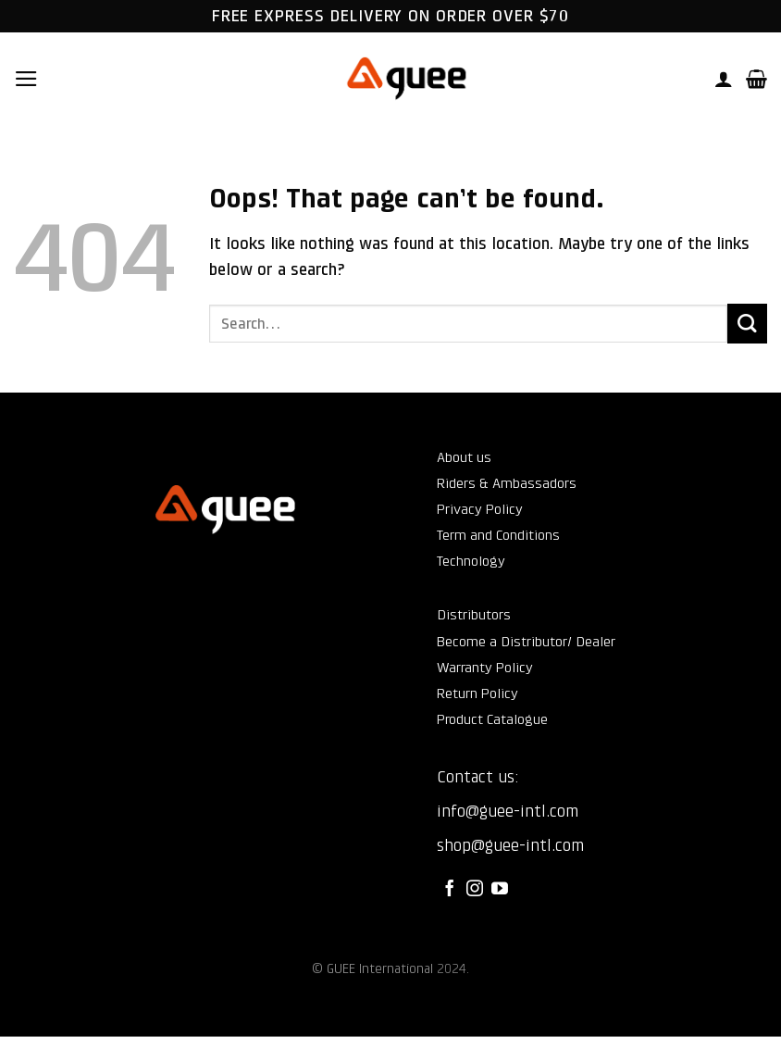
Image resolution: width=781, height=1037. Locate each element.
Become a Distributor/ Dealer (526, 641)
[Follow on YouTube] (499, 890)
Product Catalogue (492, 719)
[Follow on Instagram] (474, 890)
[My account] (723, 78)
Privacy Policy (480, 509)
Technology (471, 561)
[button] (26, 79)
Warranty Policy (485, 667)
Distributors (474, 614)
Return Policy (477, 693)
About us (464, 457)
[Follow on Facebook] (449, 890)
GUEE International (380, 969)
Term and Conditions (498, 535)
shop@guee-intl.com (510, 845)
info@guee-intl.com (507, 811)
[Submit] (747, 324)
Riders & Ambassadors (506, 483)
